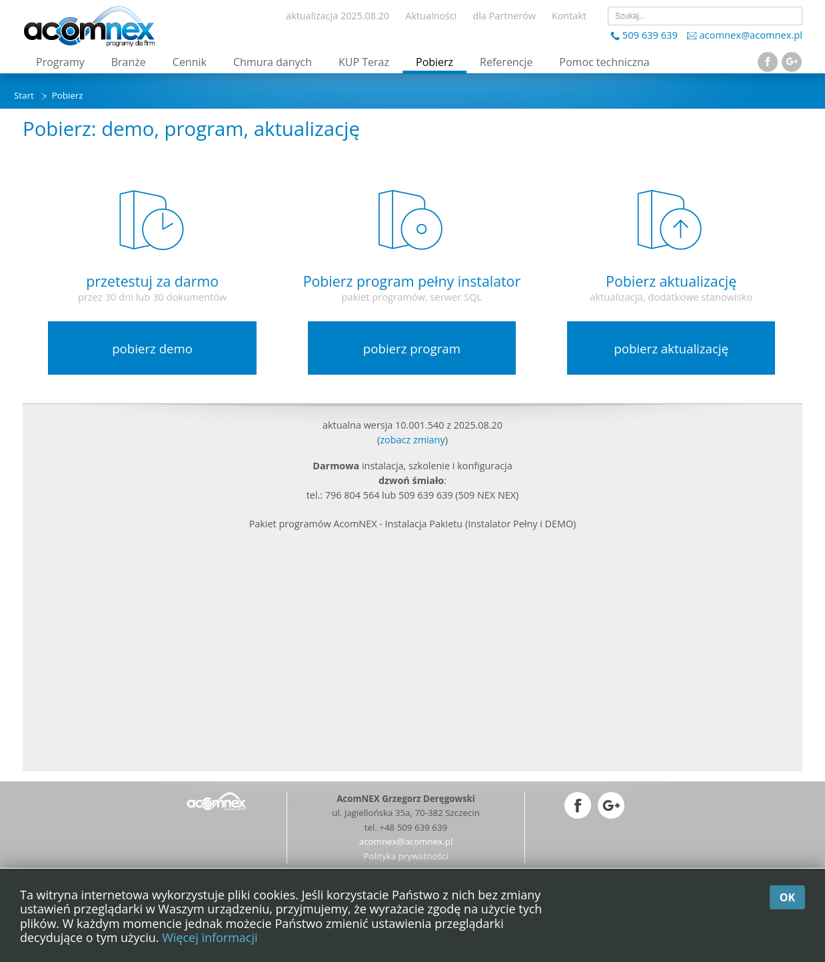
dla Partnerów (503, 15)
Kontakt (569, 15)
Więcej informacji (209, 937)
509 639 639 (650, 34)
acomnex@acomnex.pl (750, 34)
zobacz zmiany (412, 439)
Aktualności (430, 15)
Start (24, 95)
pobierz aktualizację (671, 348)
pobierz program (411, 348)
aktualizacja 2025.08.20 (337, 15)
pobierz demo (152, 348)
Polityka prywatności (405, 856)
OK (787, 897)
